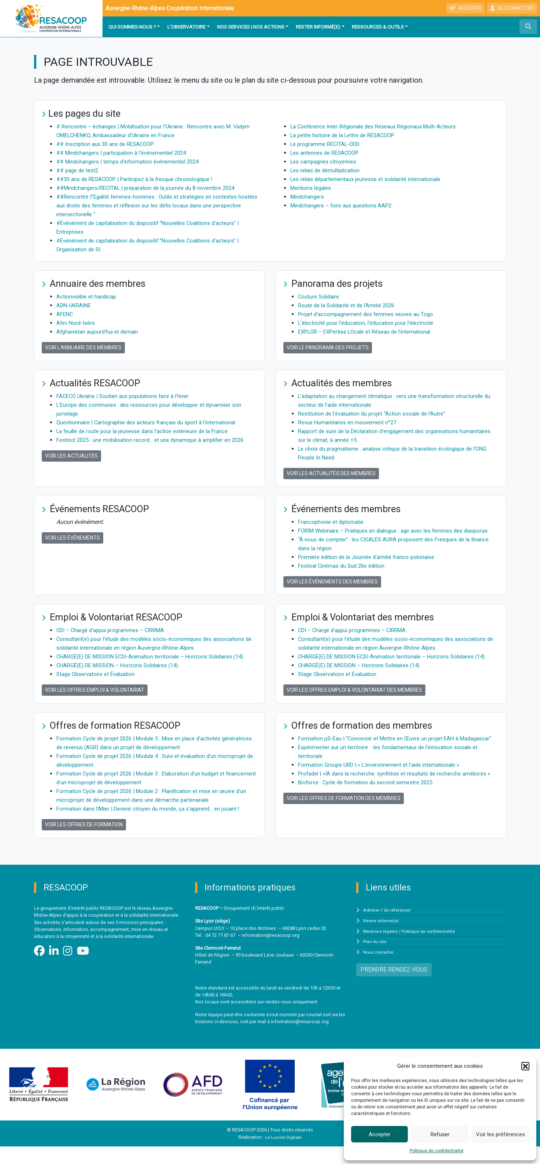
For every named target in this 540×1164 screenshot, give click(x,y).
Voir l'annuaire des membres (83, 347)
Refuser (440, 1134)
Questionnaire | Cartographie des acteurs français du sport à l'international (150, 422)
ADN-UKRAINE (75, 305)
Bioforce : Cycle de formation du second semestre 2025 (370, 817)
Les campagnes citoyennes (325, 161)
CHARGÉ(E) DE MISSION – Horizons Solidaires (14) (122, 682)
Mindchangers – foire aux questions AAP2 (344, 205)
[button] (525, 1066)
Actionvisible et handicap (88, 296)
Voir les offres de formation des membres (344, 833)
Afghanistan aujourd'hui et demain (99, 331)
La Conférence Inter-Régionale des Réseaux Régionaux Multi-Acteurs (379, 126)
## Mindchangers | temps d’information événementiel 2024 (132, 161)
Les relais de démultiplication (328, 170)
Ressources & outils (378, 27)
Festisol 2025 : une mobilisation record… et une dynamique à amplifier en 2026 (156, 439)
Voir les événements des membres (332, 590)
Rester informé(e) (318, 27)
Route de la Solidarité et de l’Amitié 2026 (350, 305)
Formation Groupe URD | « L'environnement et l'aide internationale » (383, 791)
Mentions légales (312, 187)
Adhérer (371, 927)
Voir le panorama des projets (328, 347)
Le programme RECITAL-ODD (328, 143)
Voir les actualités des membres (331, 473)
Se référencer (398, 927)
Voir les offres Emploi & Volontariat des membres (354, 707)
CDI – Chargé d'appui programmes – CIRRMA (114, 638)
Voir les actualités (71, 456)
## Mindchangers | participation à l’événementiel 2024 (126, 152)
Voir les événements (72, 538)
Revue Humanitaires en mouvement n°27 (350, 422)
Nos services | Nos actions (250, 27)
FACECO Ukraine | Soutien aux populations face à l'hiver (127, 396)
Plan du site (375, 958)
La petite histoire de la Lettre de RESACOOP (347, 135)
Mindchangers (308, 196)
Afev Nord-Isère (77, 322)
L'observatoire (186, 27)
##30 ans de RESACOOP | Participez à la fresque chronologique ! (140, 179)
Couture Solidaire (320, 296)
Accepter (380, 1134)
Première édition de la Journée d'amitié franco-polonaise (371, 565)
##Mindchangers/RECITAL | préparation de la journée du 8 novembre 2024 (151, 187)
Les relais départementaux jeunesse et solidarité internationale (371, 179)
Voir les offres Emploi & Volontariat (94, 707)
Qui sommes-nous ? (132, 27)
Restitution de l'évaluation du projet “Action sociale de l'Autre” (376, 413)
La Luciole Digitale (283, 1154)
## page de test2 (79, 170)
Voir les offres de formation (84, 842)
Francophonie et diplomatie (333, 521)
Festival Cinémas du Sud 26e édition (345, 574)
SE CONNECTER (512, 8)
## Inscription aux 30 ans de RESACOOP (108, 143)
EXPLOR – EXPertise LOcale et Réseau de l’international (370, 331)
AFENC (65, 314)
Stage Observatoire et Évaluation (98, 691)
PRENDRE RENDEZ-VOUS (394, 986)
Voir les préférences (500, 1134)
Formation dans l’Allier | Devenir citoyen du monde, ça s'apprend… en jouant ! (153, 826)
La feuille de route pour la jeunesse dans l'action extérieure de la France (148, 431)
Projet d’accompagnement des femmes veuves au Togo (369, 314)
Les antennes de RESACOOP (327, 152)
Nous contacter (379, 969)
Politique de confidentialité (436, 1150)
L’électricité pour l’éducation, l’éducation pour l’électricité (370, 322)
